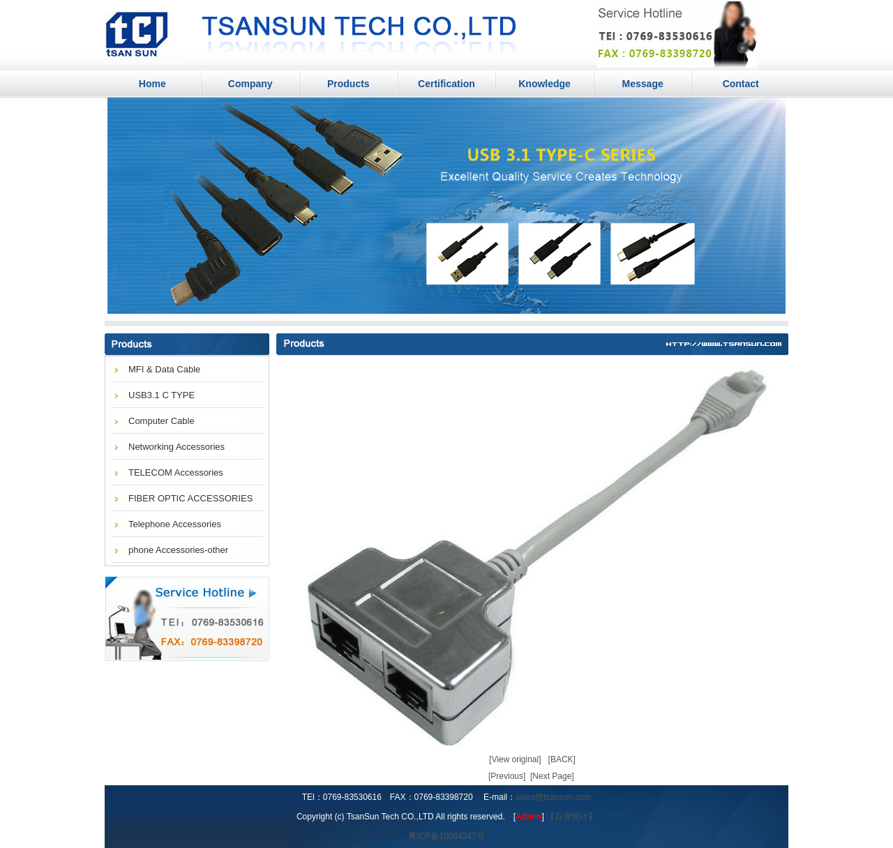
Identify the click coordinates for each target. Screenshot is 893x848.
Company (250, 83)
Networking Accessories (176, 446)
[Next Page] (552, 776)
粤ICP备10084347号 (446, 836)
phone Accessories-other (178, 550)
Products (348, 83)
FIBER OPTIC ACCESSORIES (190, 498)
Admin (528, 816)
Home (152, 83)
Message (642, 83)
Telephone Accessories (174, 524)
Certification (446, 83)
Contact (741, 83)
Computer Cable (161, 421)
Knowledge (544, 83)
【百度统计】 (571, 816)
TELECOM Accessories (175, 472)
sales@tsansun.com (553, 797)
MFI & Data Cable (164, 369)
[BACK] (562, 759)
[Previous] (506, 776)
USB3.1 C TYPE (161, 395)
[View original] (515, 759)
